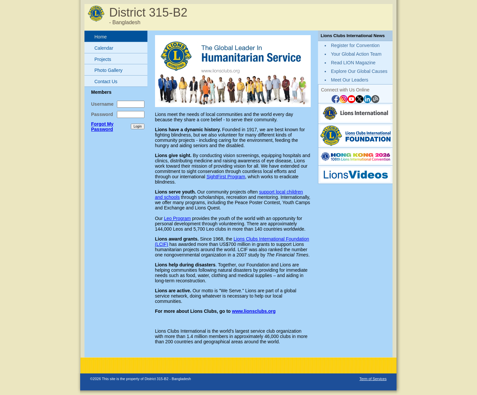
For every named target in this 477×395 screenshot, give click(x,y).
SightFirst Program (225, 176)
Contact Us (105, 81)
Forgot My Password (102, 126)
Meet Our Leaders (349, 80)
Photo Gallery (108, 70)
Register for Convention (355, 45)
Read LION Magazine (353, 62)
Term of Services (373, 379)
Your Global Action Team (356, 54)
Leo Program (177, 218)
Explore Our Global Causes (359, 71)
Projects (102, 59)
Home (100, 36)
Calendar (103, 48)
